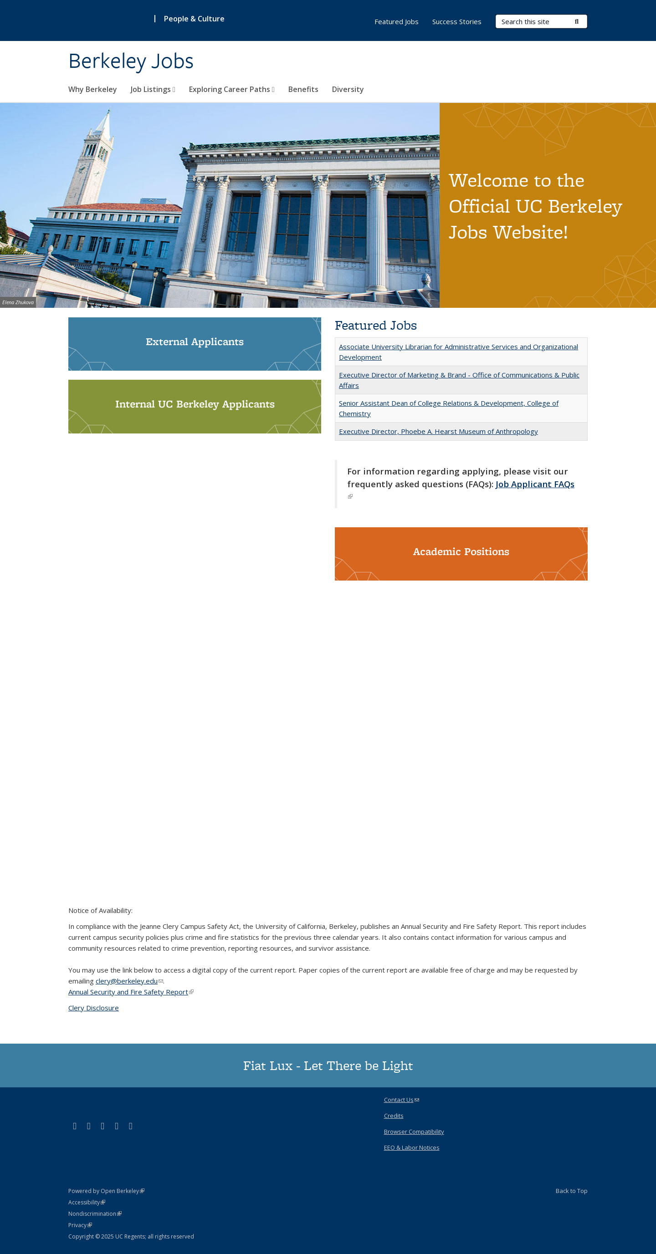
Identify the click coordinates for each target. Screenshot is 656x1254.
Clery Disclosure (93, 1007)
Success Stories (457, 21)
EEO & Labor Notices (412, 1147)
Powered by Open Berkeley (106, 1191)
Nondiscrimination (95, 1214)
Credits (394, 1115)
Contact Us (401, 1100)
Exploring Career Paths (232, 89)
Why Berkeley (92, 89)
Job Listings (153, 89)
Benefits (303, 89)
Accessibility (86, 1202)
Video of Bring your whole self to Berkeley (328, 742)
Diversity (348, 89)
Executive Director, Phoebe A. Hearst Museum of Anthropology (438, 431)
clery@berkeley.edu (129, 980)
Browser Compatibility (414, 1131)
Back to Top (572, 1191)
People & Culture (194, 19)
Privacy (80, 1225)
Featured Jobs (396, 21)
